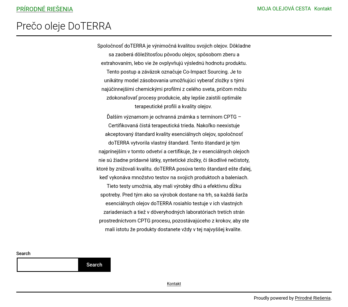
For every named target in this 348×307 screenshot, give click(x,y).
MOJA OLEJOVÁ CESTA (284, 9)
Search (23, 253)
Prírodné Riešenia (44, 9)
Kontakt (323, 9)
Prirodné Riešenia (312, 298)
